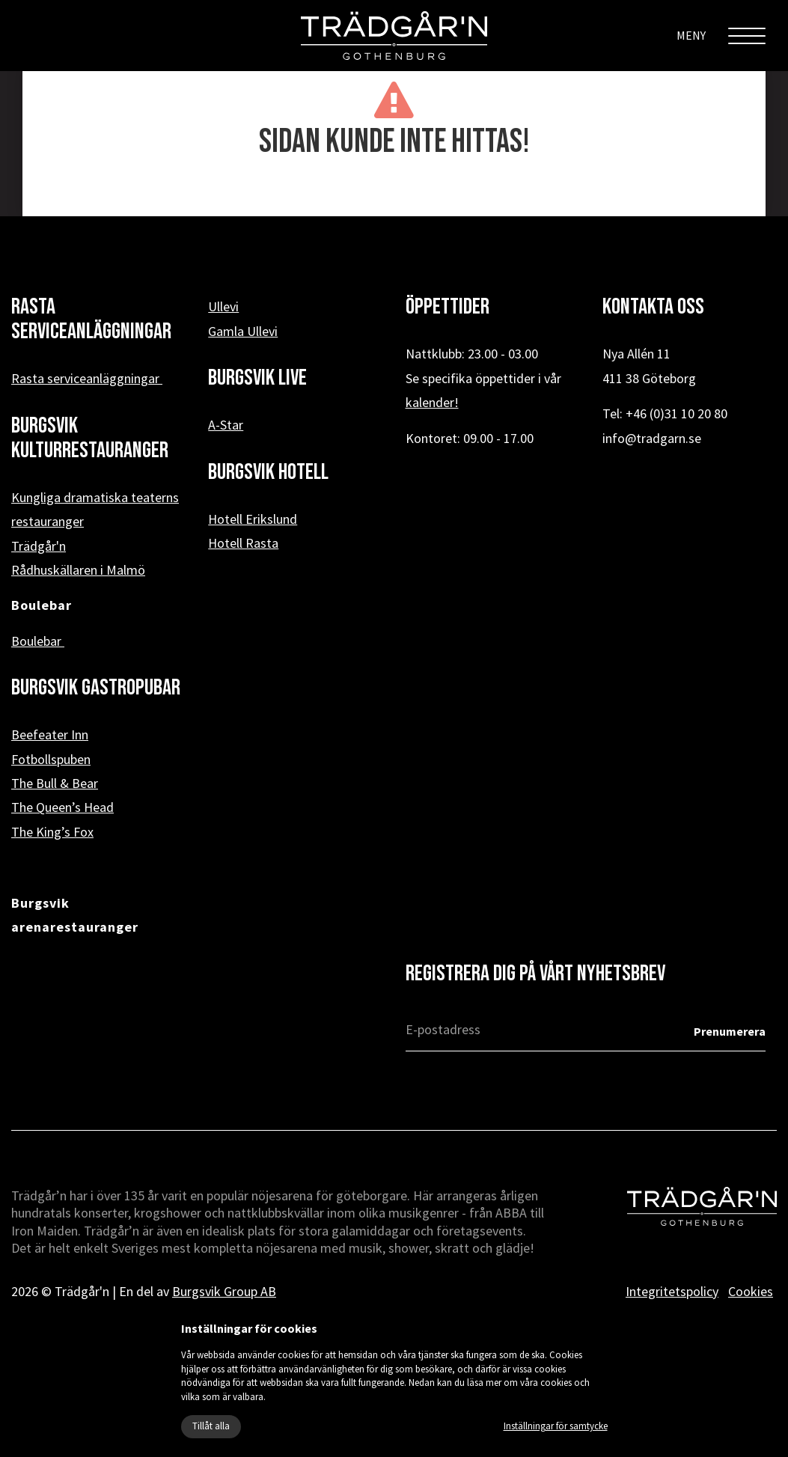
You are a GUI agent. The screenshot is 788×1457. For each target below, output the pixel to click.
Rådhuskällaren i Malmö (78, 569)
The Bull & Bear (54, 783)
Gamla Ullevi (243, 331)
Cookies (750, 1291)
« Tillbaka (394, 193)
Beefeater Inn (49, 734)
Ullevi (223, 306)
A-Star (225, 424)
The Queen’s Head (62, 807)
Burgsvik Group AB (224, 1291)
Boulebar (37, 641)
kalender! (432, 402)
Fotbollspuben (51, 759)
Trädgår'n (38, 546)
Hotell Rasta (243, 543)
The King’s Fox (52, 831)
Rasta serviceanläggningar (86, 378)
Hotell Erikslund (252, 519)
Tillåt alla (211, 1426)
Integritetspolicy (672, 1291)
